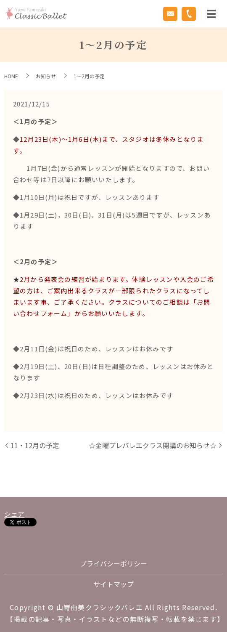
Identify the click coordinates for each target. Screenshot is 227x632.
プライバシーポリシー (113, 563)
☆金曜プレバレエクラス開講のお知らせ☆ (152, 445)
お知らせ (46, 76)
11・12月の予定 (35, 445)
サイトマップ (113, 584)
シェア (14, 514)
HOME (11, 76)
